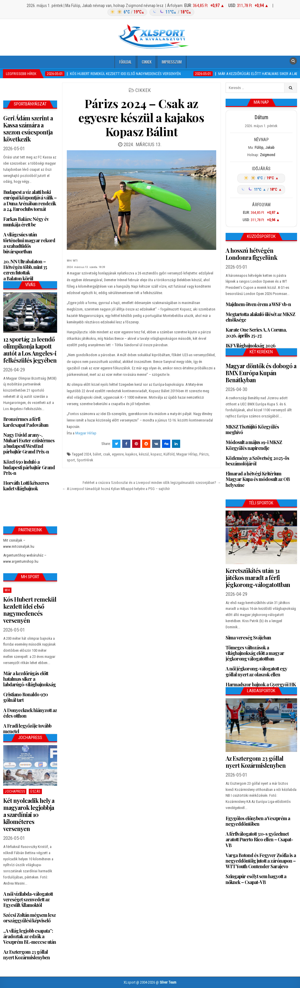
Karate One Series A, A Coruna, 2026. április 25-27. (256, 332)
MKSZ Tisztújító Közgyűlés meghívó (252, 429)
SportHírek (85, 460)
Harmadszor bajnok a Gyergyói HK (261, 684)
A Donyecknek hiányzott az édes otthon (30, 713)
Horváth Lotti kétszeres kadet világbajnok (26, 486)
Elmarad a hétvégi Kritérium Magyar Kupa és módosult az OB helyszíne (258, 479)
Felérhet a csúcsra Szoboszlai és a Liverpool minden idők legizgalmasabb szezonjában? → (152, 482)
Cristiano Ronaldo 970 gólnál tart (25, 697)
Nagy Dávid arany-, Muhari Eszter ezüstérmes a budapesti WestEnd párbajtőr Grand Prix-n (28, 443)
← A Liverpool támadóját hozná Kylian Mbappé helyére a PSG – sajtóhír (116, 489)
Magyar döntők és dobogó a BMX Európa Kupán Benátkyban (261, 373)
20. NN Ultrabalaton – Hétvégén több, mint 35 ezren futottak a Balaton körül (25, 269)
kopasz (156, 454)
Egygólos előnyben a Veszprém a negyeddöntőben (258, 821)
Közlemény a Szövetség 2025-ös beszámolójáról (257, 461)
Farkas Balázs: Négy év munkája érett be (26, 222)
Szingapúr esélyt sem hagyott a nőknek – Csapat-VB (256, 879)
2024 (87, 454)
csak (106, 454)
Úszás (35, 791)
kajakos (131, 454)
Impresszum (172, 62)
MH (7, 590)
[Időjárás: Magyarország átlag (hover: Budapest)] (150, 12)
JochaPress (15, 791)
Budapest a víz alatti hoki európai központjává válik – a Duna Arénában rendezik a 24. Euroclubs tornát (30, 200)
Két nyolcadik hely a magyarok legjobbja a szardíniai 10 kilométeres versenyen (28, 814)
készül (144, 454)
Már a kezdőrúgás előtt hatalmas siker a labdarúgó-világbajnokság (29, 678)
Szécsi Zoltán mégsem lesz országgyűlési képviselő (29, 918)
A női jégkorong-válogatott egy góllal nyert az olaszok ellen (256, 671)
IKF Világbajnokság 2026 (250, 345)
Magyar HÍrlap (186, 454)
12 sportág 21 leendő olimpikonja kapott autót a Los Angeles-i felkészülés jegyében (30, 349)
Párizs (204, 454)
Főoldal (125, 62)
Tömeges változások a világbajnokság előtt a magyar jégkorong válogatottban (255, 653)
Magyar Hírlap (85, 433)
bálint (97, 454)
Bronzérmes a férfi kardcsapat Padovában (25, 422)
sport (71, 460)
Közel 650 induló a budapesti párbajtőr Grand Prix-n (29, 467)
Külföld (169, 454)
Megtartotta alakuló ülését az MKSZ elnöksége (260, 317)
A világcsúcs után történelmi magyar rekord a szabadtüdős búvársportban (29, 243)
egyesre (118, 454)
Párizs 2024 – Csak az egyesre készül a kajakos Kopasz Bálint (141, 117)
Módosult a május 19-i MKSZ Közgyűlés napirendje (254, 445)
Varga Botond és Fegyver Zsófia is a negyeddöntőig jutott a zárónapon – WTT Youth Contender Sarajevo (261, 860)
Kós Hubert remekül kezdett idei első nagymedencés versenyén (29, 609)
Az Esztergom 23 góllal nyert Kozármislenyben (26, 954)
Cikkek (146, 62)
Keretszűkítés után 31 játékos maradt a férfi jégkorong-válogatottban (258, 577)
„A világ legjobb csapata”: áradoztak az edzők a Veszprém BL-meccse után (29, 936)
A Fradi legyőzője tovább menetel (27, 728)
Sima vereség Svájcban (248, 637)
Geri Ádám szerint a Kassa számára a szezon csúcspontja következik (28, 128)
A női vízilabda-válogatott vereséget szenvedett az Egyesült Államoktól (28, 899)
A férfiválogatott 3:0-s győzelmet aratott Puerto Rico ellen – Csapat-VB (259, 839)
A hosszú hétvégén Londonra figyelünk (251, 253)
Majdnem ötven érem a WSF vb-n (258, 304)
